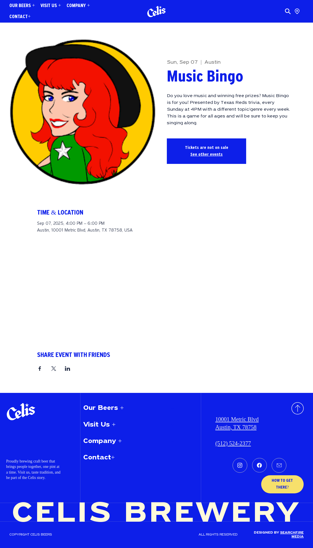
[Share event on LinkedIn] (67, 368)
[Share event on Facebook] (39, 368)
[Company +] (173, 441)
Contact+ (99, 457)
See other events (206, 154)
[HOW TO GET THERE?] (282, 484)
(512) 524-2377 (233, 443)
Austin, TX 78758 (235, 427)
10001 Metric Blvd (237, 419)
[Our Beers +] (173, 408)
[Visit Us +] (173, 425)
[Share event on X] (53, 368)
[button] (22, 5)
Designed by (267, 532)
